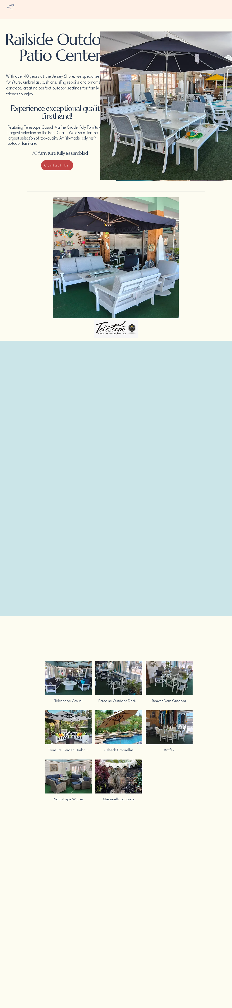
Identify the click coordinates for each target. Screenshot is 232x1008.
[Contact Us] (57, 165)
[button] (68, 684)
